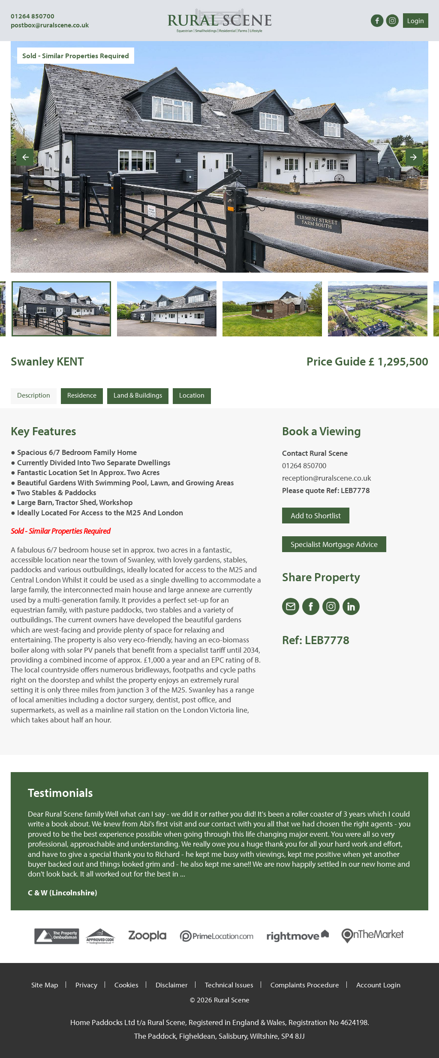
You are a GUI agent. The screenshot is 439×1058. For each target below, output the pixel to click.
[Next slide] (414, 157)
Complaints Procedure (305, 984)
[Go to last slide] (24, 157)
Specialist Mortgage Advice (334, 544)
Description (33, 395)
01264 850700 (32, 16)
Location (191, 395)
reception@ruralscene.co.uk (326, 478)
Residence (81, 395)
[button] (61, 308)
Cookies (126, 984)
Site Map (44, 984)
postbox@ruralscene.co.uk (50, 25)
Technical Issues (229, 984)
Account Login (378, 984)
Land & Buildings (138, 395)
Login (415, 20)
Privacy (86, 984)
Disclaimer (172, 984)
